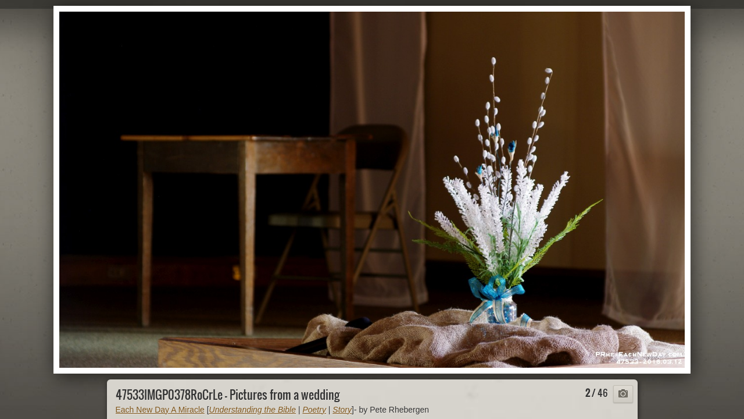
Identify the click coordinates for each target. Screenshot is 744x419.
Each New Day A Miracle (160, 409)
